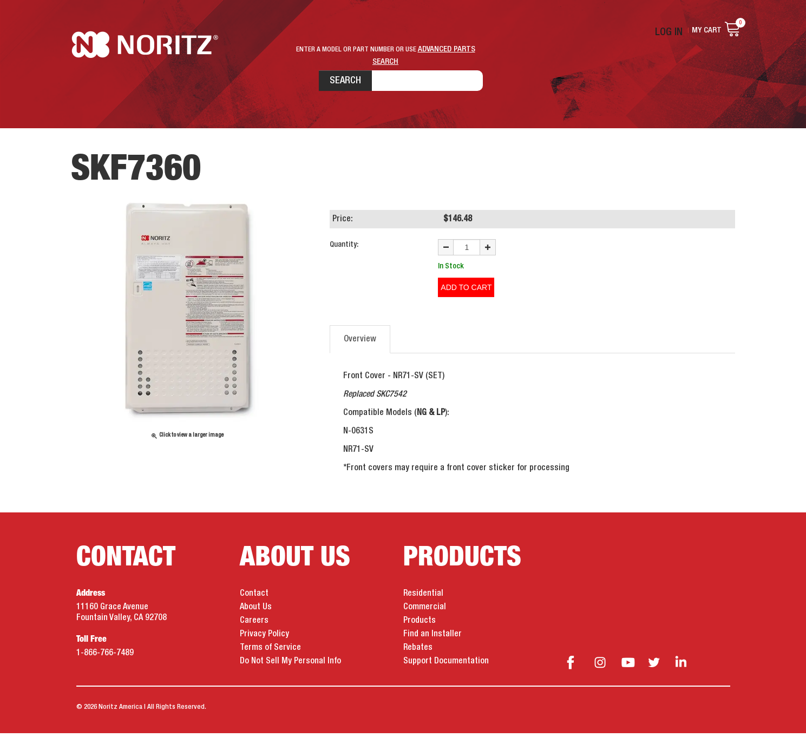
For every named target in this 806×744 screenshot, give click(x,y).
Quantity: (344, 262)
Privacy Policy (264, 645)
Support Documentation (446, 672)
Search (310, 75)
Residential (423, 604)
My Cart (707, 30)
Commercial (424, 618)
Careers (254, 631)
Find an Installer (432, 645)
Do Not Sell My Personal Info (290, 672)
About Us (256, 618)
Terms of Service (270, 658)
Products (419, 631)
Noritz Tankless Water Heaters (149, 76)
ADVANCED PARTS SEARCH (446, 49)
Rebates (418, 658)
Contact (254, 604)
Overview (360, 350)
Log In (674, 30)
